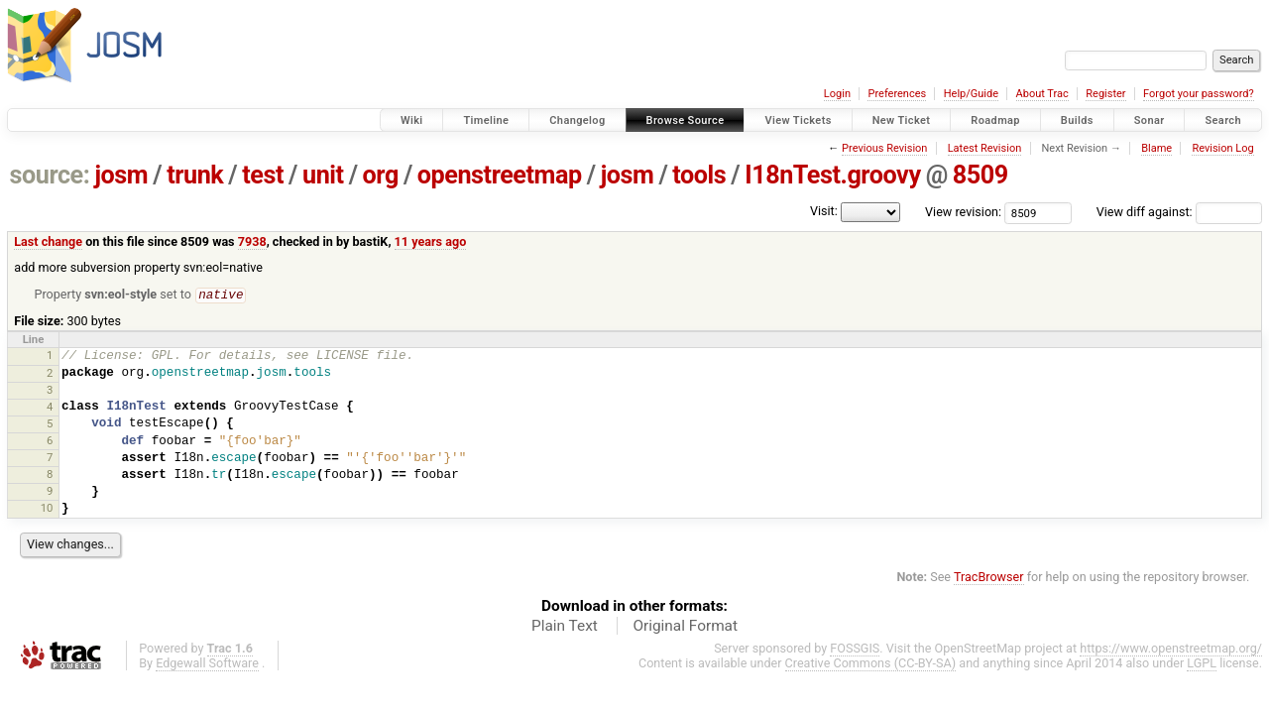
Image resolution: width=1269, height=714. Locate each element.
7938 (252, 241)
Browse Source (685, 120)
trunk (195, 175)
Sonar (1149, 120)
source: (50, 175)
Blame (1156, 148)
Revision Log (1222, 148)
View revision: (963, 211)
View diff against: (1179, 211)
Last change (48, 241)
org (381, 175)
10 (47, 509)
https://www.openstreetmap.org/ (1171, 649)
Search (1223, 120)
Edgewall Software (207, 663)
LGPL (1201, 663)
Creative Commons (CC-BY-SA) (871, 663)
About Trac (1042, 93)
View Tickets (797, 120)
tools (699, 175)
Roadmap (995, 120)
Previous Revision (884, 148)
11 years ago (431, 241)
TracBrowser (989, 577)
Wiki (412, 120)
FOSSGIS (854, 649)
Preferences (896, 93)
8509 (980, 175)
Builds (1077, 120)
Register (1105, 93)
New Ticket (901, 120)
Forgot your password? (1198, 93)
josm (121, 175)
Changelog (577, 120)
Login (837, 93)
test (263, 175)
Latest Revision (985, 148)
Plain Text (564, 627)
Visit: (824, 210)
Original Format (685, 627)
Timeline (486, 120)
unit (323, 175)
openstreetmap (499, 175)
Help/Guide (971, 93)
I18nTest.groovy (832, 175)
